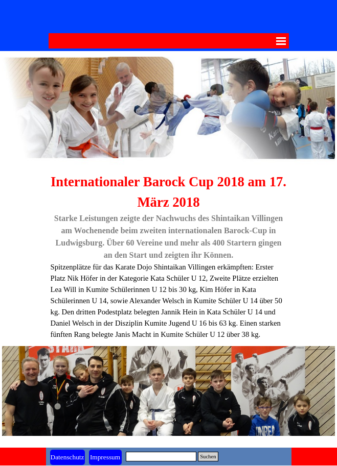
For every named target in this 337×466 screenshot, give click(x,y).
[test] (105, 457)
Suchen (208, 456)
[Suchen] (161, 456)
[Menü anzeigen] (281, 40)
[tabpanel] (169, 255)
